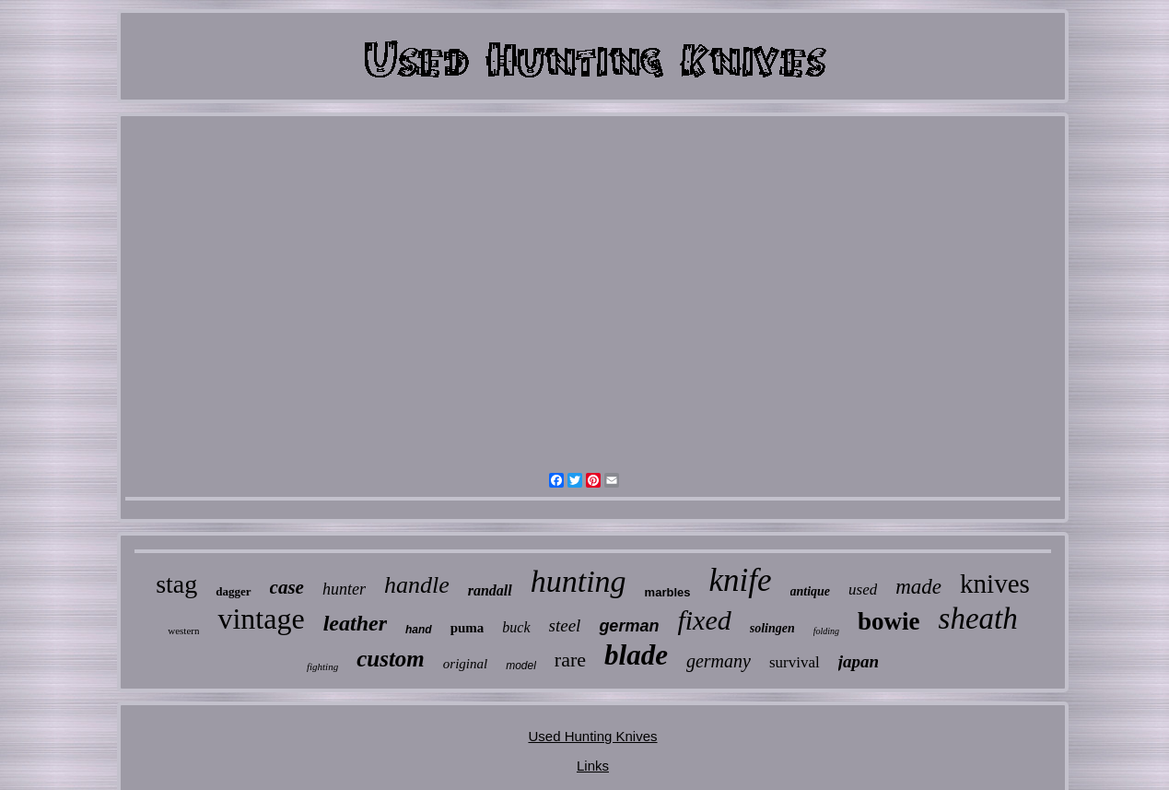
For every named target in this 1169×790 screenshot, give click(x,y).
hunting (578, 581)
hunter (344, 589)
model (521, 665)
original (465, 663)
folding (826, 631)
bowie (889, 621)
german (629, 626)
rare (570, 659)
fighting (322, 666)
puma (467, 627)
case (287, 587)
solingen (772, 628)
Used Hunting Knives (592, 736)
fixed (704, 620)
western (183, 630)
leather (355, 623)
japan (858, 661)
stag (176, 584)
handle (417, 585)
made (918, 586)
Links (593, 765)
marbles (668, 592)
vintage (260, 618)
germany (718, 661)
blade (636, 655)
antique (810, 591)
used (862, 589)
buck (516, 627)
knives (995, 583)
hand (418, 629)
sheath (978, 618)
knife (739, 580)
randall (490, 590)
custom (391, 658)
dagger (233, 591)
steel (565, 625)
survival (794, 662)
